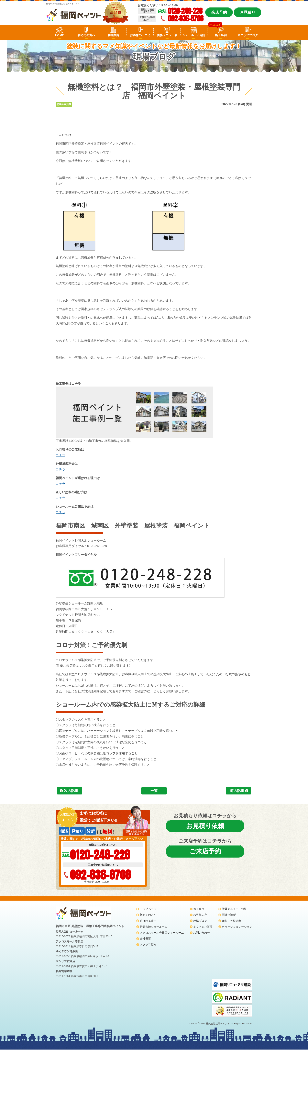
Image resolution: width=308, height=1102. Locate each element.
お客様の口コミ (140, 35)
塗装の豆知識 (64, 104)
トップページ (148, 908)
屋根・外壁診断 (231, 920)
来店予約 (219, 12)
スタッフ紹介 (148, 944)
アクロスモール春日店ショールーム (162, 932)
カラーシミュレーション (237, 926)
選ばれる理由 (148, 920)
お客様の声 (200, 914)
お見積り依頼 (205, 825)
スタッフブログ (247, 35)
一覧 (154, 791)
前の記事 (237, 791)
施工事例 (221, 35)
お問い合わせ (201, 932)
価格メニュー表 (167, 35)
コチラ (60, 455)
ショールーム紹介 (194, 35)
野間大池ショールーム (153, 926)
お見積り (247, 12)
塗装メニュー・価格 (234, 908)
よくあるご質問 (203, 926)
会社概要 (145, 938)
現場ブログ (200, 920)
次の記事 (71, 791)
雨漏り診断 (229, 914)
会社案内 (113, 35)
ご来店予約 (205, 851)
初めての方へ (86, 35)
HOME (59, 35)
